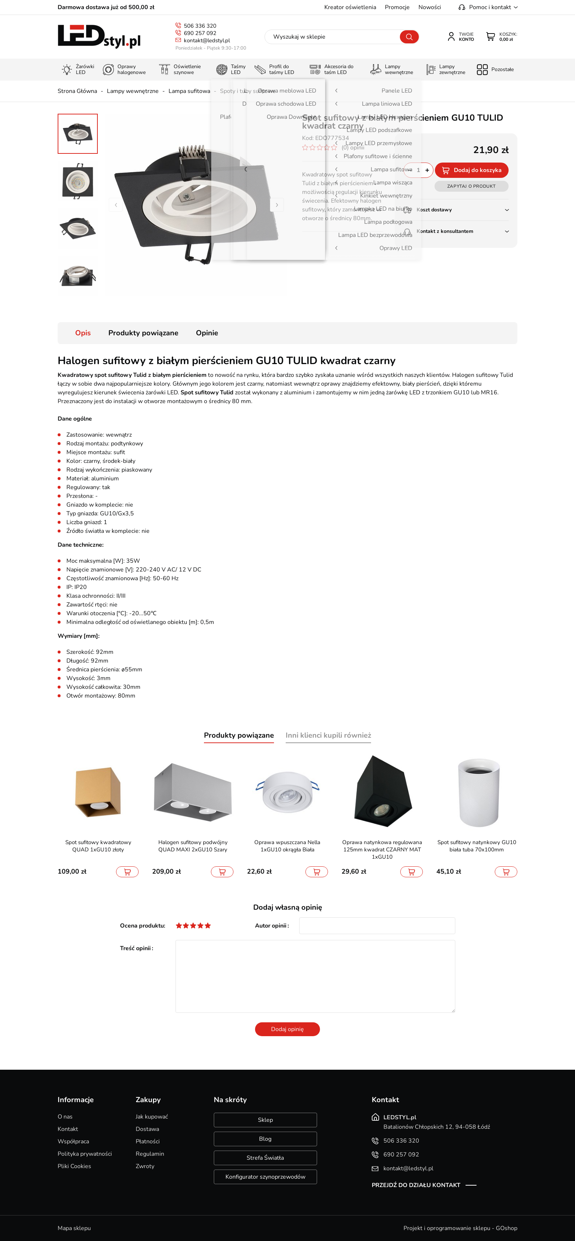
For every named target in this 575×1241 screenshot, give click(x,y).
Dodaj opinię (287, 1029)
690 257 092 (200, 33)
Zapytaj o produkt (471, 186)
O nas (65, 1117)
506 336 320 (200, 26)
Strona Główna (77, 91)
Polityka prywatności (85, 1154)
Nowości (429, 7)
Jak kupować (152, 1117)
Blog (265, 1139)
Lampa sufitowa (189, 91)
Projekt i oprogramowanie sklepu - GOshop (460, 1228)
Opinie (207, 333)
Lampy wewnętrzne (133, 91)
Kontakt (68, 1129)
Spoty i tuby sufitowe (248, 91)
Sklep (265, 1120)
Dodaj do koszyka (478, 170)
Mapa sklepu (74, 1228)
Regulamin (150, 1154)
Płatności (148, 1141)
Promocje (397, 7)
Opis (83, 333)
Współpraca (73, 1141)
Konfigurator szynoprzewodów (265, 1177)
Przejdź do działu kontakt (416, 1185)
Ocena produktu (142, 926)
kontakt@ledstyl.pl (207, 40)
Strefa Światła (265, 1158)
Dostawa (147, 1129)
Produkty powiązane (143, 333)
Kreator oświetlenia (350, 7)
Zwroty (145, 1166)
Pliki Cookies (74, 1166)
